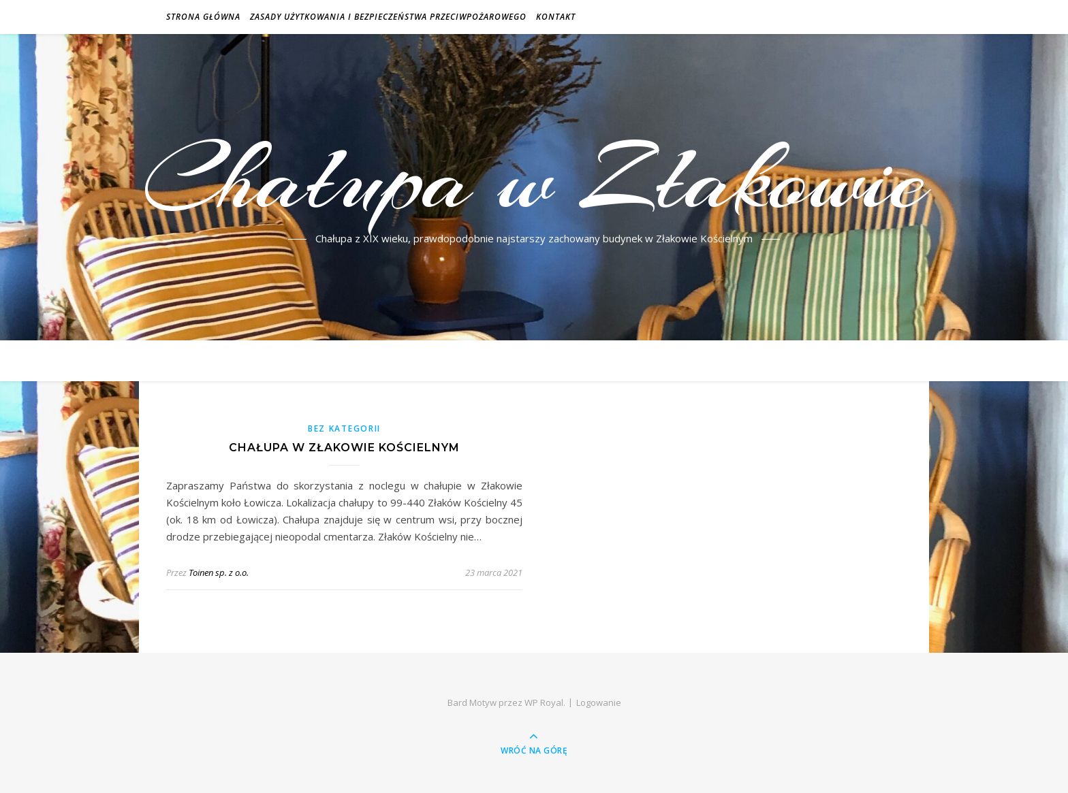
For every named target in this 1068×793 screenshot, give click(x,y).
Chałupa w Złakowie (534, 179)
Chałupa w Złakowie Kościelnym (344, 447)
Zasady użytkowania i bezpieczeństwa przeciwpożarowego (388, 16)
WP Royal (543, 702)
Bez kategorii (344, 428)
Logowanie (598, 702)
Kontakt (556, 16)
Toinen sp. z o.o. (219, 572)
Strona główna (203, 16)
